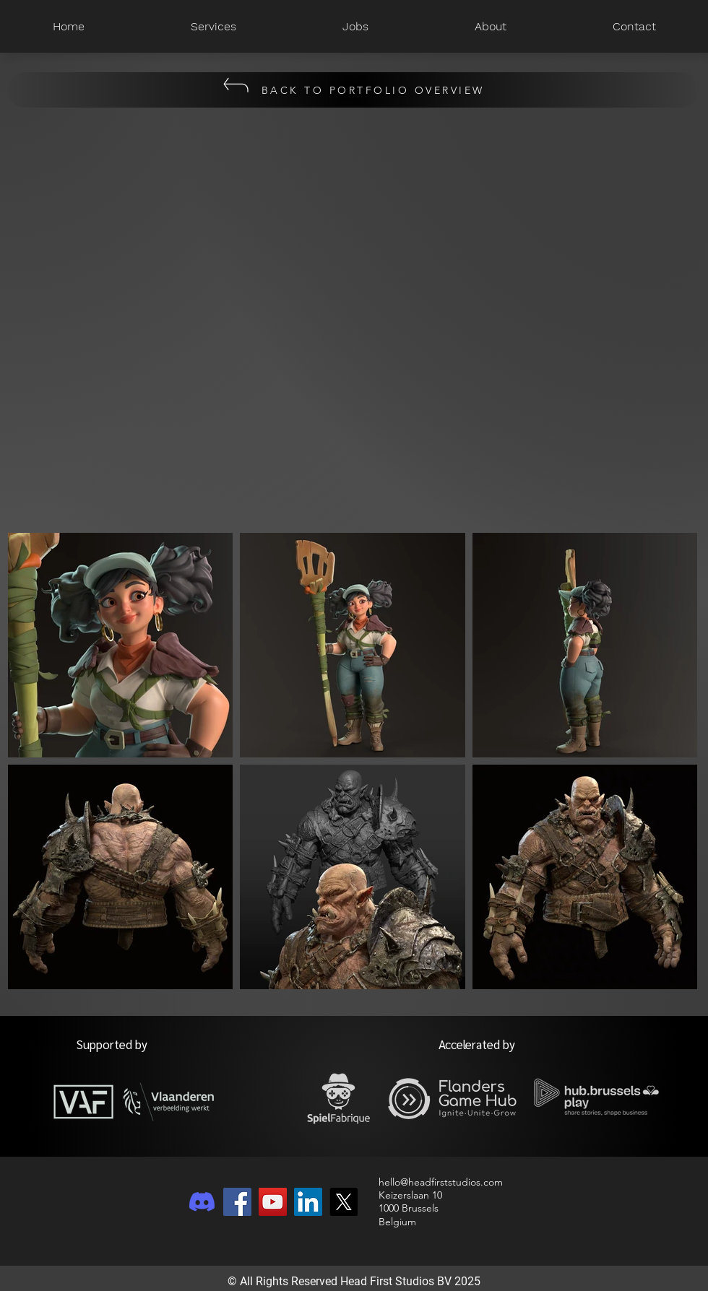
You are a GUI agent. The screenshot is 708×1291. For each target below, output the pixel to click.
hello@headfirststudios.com (441, 1181)
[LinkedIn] (308, 1202)
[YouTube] (273, 1202)
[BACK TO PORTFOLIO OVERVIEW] (353, 90)
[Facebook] (237, 1202)
